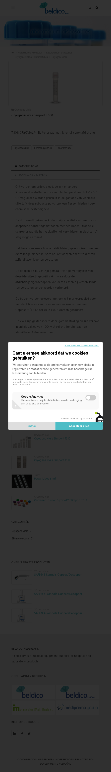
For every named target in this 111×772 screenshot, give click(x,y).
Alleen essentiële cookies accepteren (82, 345)
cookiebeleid (80, 382)
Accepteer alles (79, 426)
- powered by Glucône (76, 418)
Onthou (31, 426)
